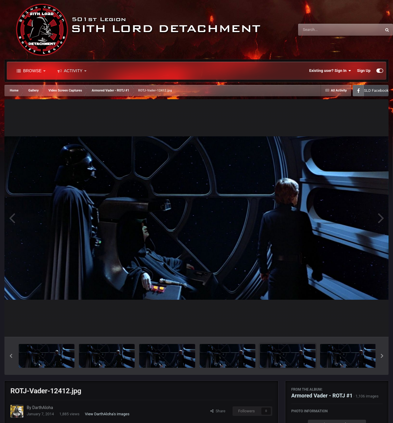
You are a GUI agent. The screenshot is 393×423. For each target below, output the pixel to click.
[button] (10, 355)
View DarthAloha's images (107, 414)
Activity (72, 71)
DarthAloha (42, 407)
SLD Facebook (376, 90)
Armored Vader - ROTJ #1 (322, 395)
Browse (31, 71)
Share (217, 411)
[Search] (324, 30)
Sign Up (363, 70)
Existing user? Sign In (330, 71)
